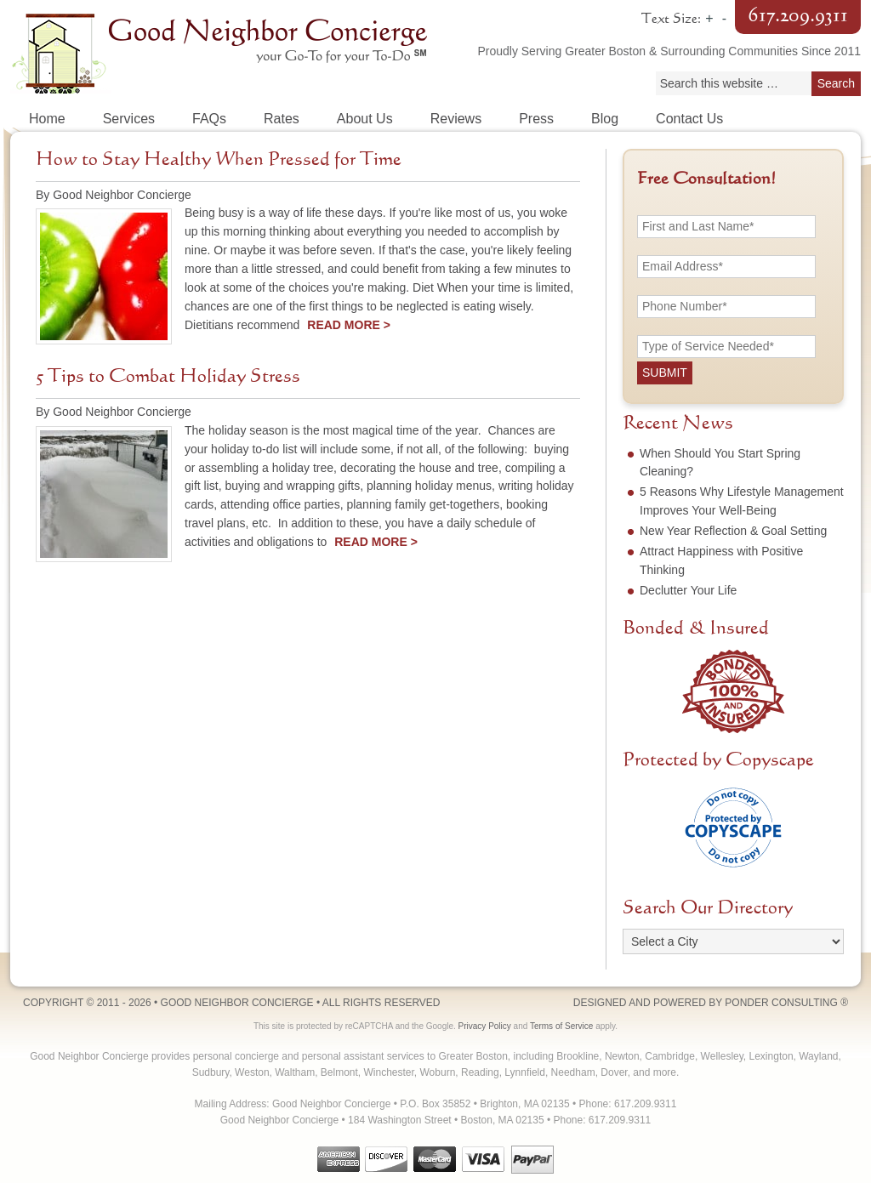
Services (129, 118)
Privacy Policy (484, 1026)
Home (47, 118)
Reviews (455, 118)
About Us (365, 118)
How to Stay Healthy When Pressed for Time (218, 160)
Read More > (348, 325)
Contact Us (689, 118)
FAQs (209, 118)
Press (536, 118)
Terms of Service (561, 1026)
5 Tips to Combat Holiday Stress (168, 376)
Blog (604, 118)
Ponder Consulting (781, 1003)
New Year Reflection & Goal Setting (733, 530)
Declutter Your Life (688, 590)
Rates (281, 118)
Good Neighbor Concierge (223, 51)
